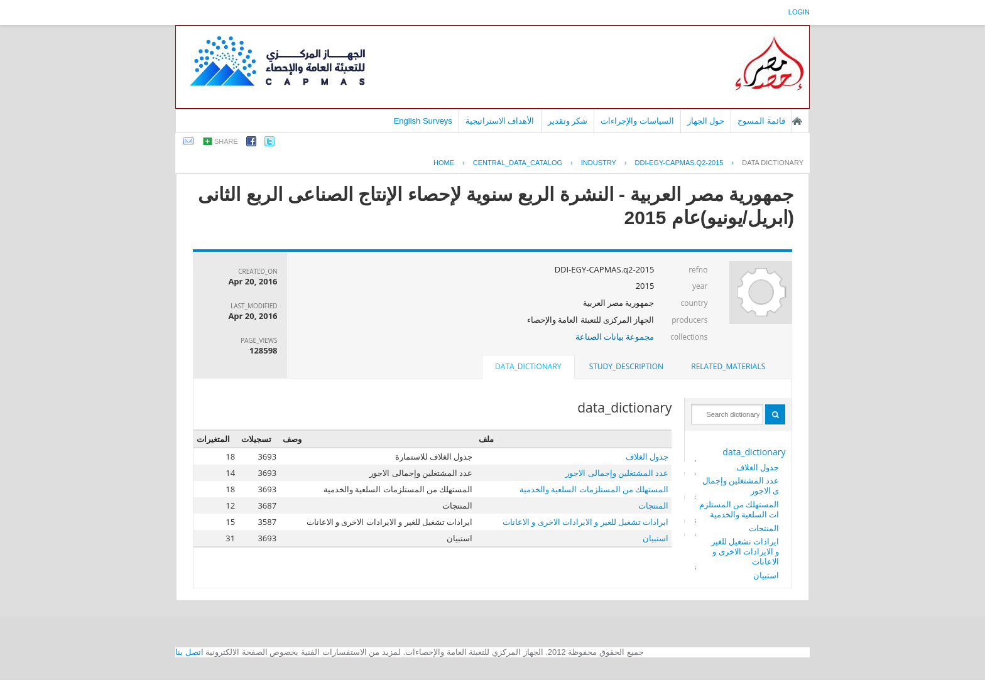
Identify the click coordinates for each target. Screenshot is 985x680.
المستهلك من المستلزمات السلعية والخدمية (739, 509)
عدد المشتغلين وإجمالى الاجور (741, 485)
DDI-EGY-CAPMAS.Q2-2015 (679, 162)
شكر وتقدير (568, 121)
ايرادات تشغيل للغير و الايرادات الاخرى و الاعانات (745, 551)
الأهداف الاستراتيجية (500, 121)
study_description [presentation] (626, 366)
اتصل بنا (189, 652)
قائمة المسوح (761, 121)
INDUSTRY (598, 162)
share (226, 141)
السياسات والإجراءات (637, 121)
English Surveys (423, 121)
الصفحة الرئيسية (797, 121)
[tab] (728, 367)
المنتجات (764, 528)
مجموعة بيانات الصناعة (615, 336)
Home (443, 162)
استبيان (766, 575)
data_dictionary (753, 452)
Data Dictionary (772, 162)
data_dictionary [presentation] (528, 366)
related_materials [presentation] (728, 366)
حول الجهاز (706, 121)
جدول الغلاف (757, 467)
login (799, 12)
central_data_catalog (517, 162)
